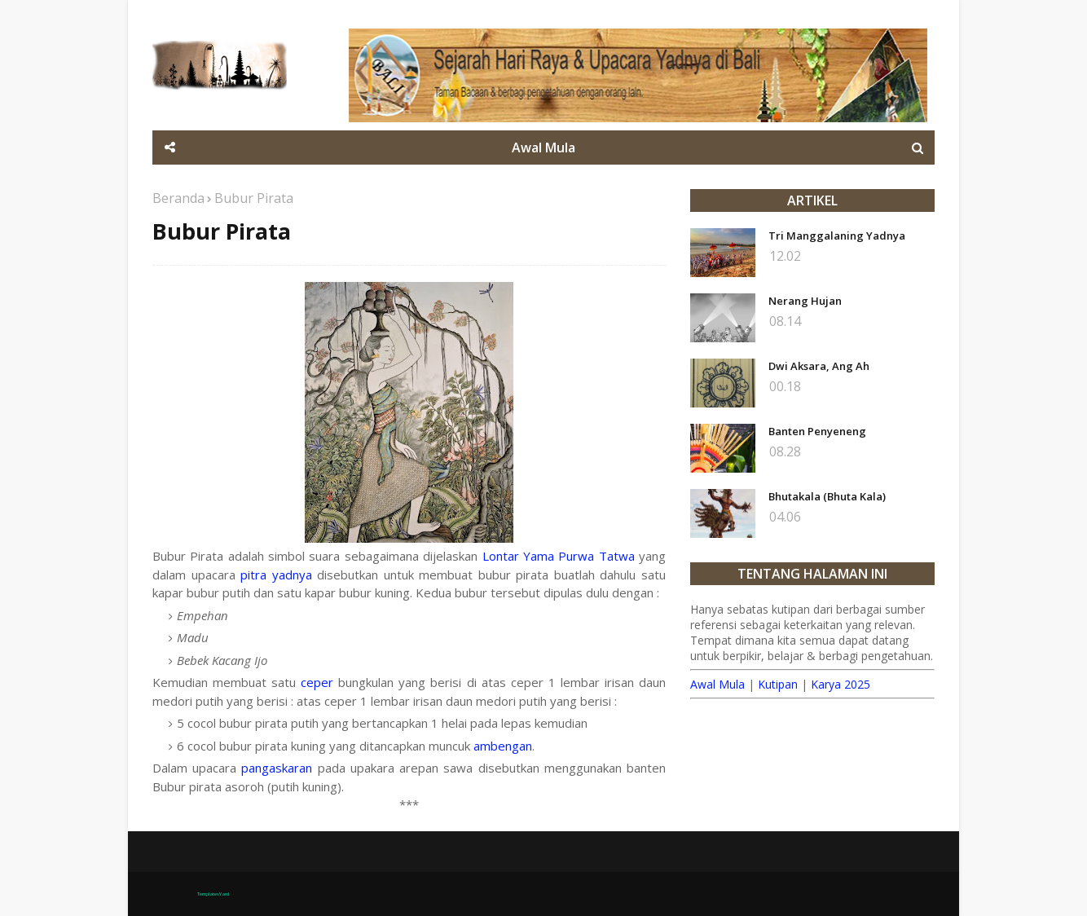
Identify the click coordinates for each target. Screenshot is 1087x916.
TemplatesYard (213, 894)
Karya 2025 (840, 684)
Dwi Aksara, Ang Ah (818, 366)
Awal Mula (717, 684)
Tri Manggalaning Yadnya (836, 235)
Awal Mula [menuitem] (543, 147)
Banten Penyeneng (817, 431)
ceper (317, 682)
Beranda (178, 198)
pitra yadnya (276, 574)
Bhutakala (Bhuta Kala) (827, 496)
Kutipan (778, 684)
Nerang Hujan (805, 300)
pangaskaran (276, 768)
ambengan (502, 746)
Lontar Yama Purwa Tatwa (558, 556)
